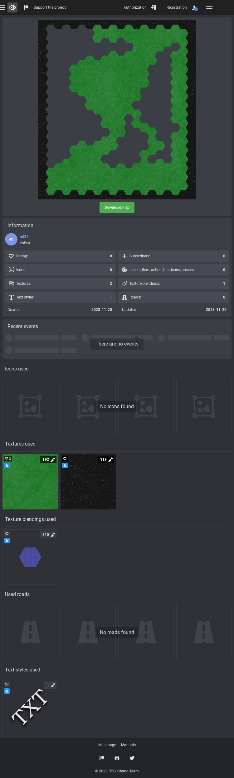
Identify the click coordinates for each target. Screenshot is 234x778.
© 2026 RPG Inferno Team (117, 771)
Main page (107, 745)
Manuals (128, 745)
